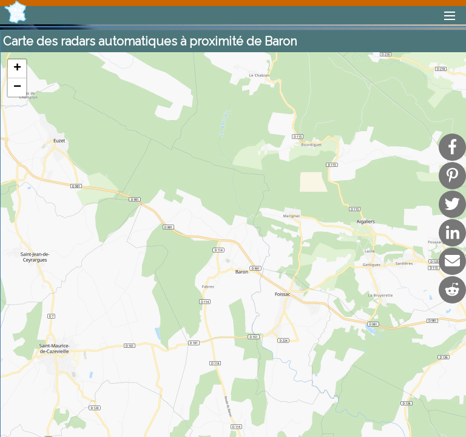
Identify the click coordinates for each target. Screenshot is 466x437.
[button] (17, 68)
